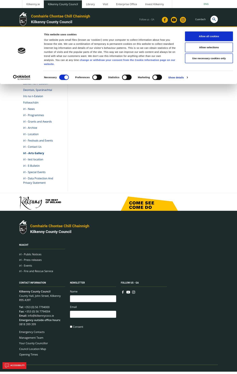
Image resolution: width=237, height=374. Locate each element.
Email (73, 310)
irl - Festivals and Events (38, 143)
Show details (176, 50)
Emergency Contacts (32, 334)
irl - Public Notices (30, 256)
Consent (78, 330)
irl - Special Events (34, 174)
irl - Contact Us (32, 149)
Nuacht (24, 247)
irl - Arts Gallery (33, 155)
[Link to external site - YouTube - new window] (128, 294)
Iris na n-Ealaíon (33, 98)
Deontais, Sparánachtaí (37, 92)
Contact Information (32, 285)
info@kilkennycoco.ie (41, 318)
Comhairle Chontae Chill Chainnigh (59, 228)
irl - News (29, 111)
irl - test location (33, 162)
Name (74, 294)
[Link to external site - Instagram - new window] (134, 294)
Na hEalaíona (31, 76)
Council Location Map (32, 351)
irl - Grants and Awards (37, 124)
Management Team (31, 340)
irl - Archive (30, 130)
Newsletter (77, 285)
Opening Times (28, 357)
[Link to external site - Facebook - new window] (123, 294)
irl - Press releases (30, 262)
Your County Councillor (33, 345)
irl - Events (25, 268)
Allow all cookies (209, 8)
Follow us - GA (130, 285)
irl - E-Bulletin (31, 168)
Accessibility (14, 365)
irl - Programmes (33, 117)
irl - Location (31, 136)
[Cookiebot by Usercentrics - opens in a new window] (21, 50)
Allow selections (209, 19)
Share (160, 60)
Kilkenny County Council (51, 234)
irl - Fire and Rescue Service (36, 273)
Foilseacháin (31, 105)
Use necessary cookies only (209, 30)
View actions (178, 60)
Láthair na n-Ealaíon (35, 86)
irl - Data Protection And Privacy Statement (38, 183)
